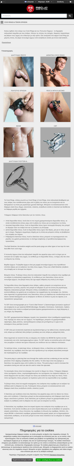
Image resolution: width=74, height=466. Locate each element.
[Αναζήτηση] (70, 16)
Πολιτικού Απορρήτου (57, 455)
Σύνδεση (60, 2)
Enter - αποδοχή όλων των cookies (49, 460)
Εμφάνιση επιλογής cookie (22, 460)
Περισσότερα (6, 42)
